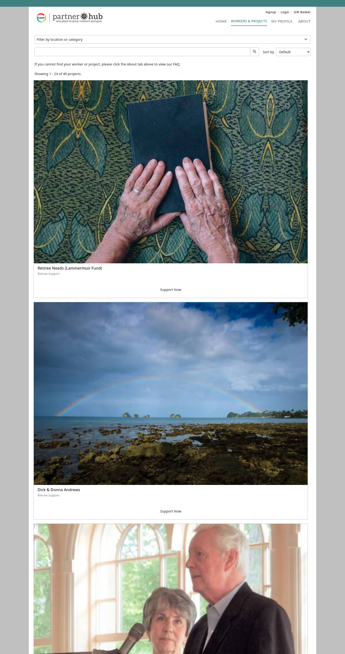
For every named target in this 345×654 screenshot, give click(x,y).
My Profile (282, 21)
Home (221, 21)
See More (172, 585)
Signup (270, 12)
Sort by (286, 52)
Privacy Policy (117, 641)
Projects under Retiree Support (172, 39)
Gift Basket (302, 12)
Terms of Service (144, 641)
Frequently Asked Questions (57, 609)
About (304, 21)
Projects (249, 22)
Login (285, 12)
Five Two (58, 646)
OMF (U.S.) (301, 609)
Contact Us (43, 616)
